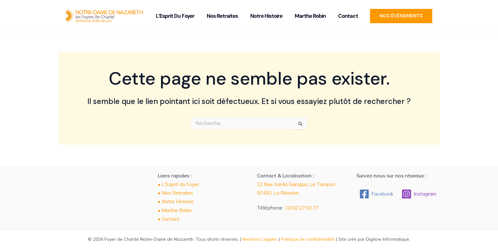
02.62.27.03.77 (303, 207)
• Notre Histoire (176, 201)
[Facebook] (376, 194)
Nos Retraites (228, 15)
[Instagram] (419, 194)
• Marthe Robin (176, 210)
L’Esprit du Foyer (185, 15)
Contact (343, 15)
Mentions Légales (259, 239)
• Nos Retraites (175, 193)
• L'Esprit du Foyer (179, 184)
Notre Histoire (269, 15)
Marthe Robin (308, 15)
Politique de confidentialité (308, 239)
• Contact (169, 219)
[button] (392, 16)
